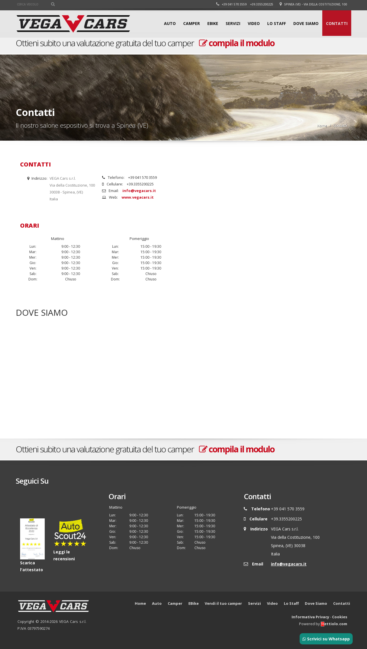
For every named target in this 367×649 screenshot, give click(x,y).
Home (322, 125)
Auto (170, 23)
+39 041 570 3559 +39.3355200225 (244, 4)
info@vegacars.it (139, 190)
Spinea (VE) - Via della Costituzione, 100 (313, 4)
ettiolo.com (334, 623)
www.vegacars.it (138, 197)
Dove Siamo (306, 23)
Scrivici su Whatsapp (326, 639)
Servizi (233, 23)
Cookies (339, 616)
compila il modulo (236, 43)
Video (254, 23)
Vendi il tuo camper (223, 603)
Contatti (337, 23)
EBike (212, 23)
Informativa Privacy (310, 616)
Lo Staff (276, 23)
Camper (191, 23)
